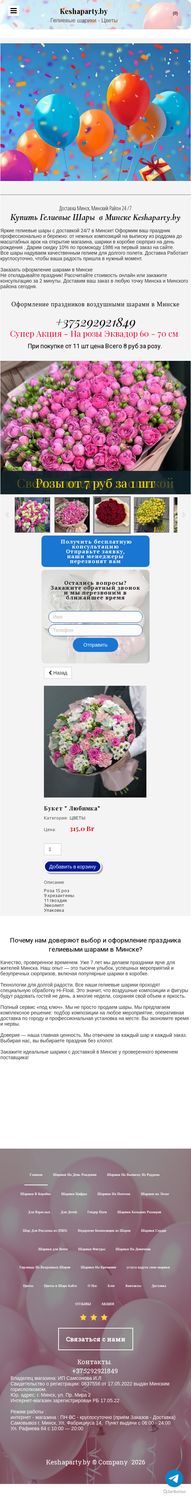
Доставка (159, 1286)
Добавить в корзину (72, 866)
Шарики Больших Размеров (139, 1212)
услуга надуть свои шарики (148, 1267)
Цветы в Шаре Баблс (60, 1286)
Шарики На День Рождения (75, 1175)
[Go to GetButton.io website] (174, 1492)
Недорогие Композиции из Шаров (104, 1230)
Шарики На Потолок (114, 1194)
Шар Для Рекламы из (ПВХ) (45, 1230)
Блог (111, 1286)
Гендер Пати (97, 1212)
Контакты (133, 1286)
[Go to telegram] (174, 1478)
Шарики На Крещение (98, 1267)
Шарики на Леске (155, 1194)
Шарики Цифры (74, 1194)
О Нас (92, 1286)
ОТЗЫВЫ (83, 1304)
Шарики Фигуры (91, 1249)
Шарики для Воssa (53, 1249)
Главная (36, 1175)
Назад (57, 673)
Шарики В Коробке (35, 1194)
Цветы (28, 1286)
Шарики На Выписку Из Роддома (133, 1175)
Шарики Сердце (154, 1230)
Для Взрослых (39, 1212)
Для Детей (69, 1212)
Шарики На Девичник (133, 1249)
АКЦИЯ (107, 1304)
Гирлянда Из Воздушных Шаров (45, 1267)
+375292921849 (95, 321)
